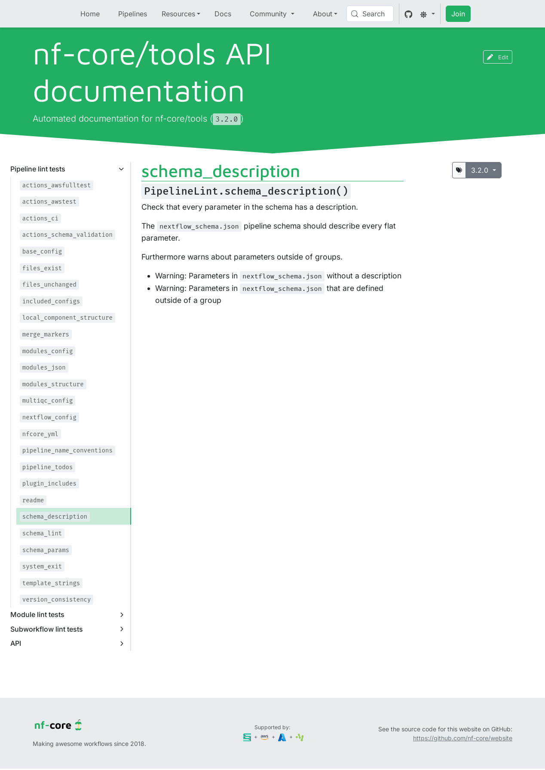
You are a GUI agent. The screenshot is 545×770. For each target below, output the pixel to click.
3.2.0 (480, 170)
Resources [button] (178, 13)
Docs (222, 13)
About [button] (322, 13)
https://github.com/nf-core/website (462, 738)
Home (90, 13)
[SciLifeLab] (300, 736)
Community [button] (269, 13)
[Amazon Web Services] (265, 736)
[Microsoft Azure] (283, 736)
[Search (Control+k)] (370, 14)
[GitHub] (408, 13)
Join (458, 13)
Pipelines (132, 13)
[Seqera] (248, 736)
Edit (497, 57)
